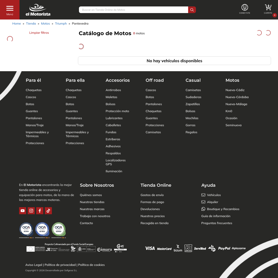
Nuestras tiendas (92, 202)
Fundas (111, 132)
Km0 (229, 111)
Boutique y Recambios (223, 209)
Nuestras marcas (92, 209)
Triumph (61, 23)
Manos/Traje (35, 125)
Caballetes (113, 125)
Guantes (32, 111)
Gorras (190, 125)
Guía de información (216, 216)
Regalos (191, 132)
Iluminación (114, 171)
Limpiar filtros (39, 33)
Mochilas (192, 118)
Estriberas (113, 139)
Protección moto (117, 111)
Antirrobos (113, 90)
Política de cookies (91, 265)
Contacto (86, 223)
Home (16, 23)
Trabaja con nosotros (95, 216)
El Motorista (32, 185)
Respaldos (113, 153)
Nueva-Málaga (236, 104)
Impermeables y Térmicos (37, 134)
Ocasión (231, 118)
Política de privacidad (60, 265)
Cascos (31, 97)
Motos (45, 23)
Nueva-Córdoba (237, 97)
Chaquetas (34, 90)
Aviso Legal (33, 265)
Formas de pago (152, 202)
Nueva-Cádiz (235, 90)
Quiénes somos (91, 195)
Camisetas (153, 132)
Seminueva (234, 125)
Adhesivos (113, 146)
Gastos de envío (152, 195)
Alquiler (212, 202)
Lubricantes (114, 118)
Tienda (31, 23)
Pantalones (34, 118)
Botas (30, 104)
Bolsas (110, 104)
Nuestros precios (153, 216)
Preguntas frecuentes (216, 223)
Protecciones (35, 143)
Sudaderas (193, 97)
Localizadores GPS (116, 162)
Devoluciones (150, 209)
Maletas (111, 97)
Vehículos (214, 195)
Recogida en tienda (154, 223)
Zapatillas (193, 104)
